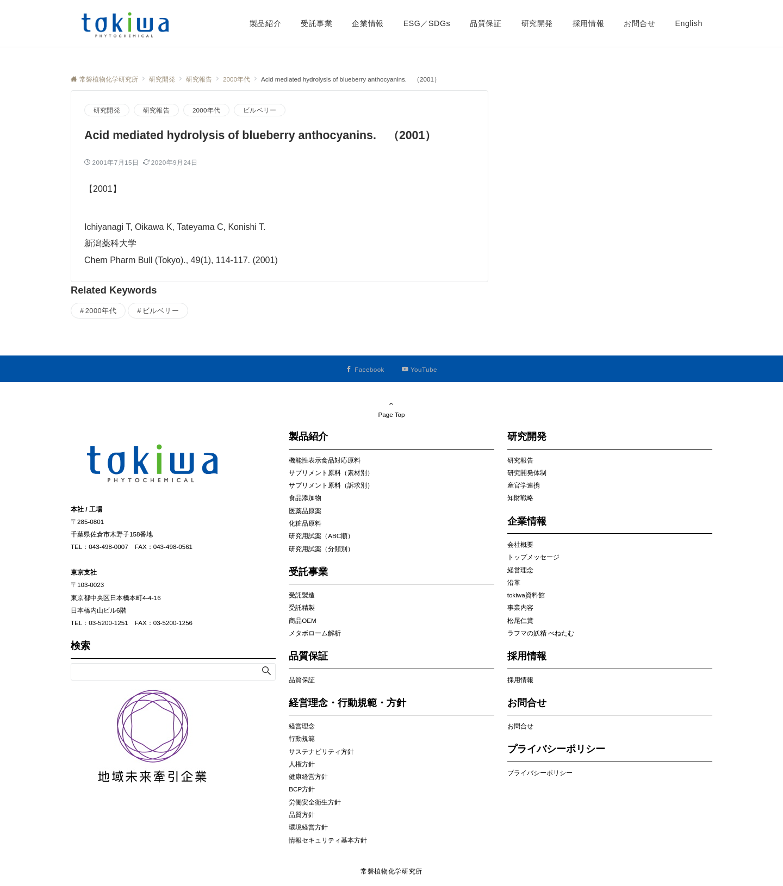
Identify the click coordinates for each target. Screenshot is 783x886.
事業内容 (520, 607)
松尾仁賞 (520, 620)
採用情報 (520, 679)
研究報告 (156, 110)
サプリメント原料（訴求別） (331, 485)
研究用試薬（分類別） (321, 548)
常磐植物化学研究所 (391, 871)
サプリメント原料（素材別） (331, 472)
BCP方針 (302, 789)
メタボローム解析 (315, 633)
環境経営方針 (308, 827)
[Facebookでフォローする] (365, 369)
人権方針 (302, 764)
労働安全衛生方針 (315, 802)
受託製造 (302, 594)
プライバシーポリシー (540, 772)
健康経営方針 (308, 776)
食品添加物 (305, 497)
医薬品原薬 (305, 510)
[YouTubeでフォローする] (419, 369)
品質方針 (302, 814)
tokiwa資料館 (526, 594)
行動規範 (302, 738)
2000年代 (206, 110)
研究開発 (107, 110)
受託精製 (302, 607)
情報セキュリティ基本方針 (328, 840)
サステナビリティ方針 (321, 751)
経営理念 (302, 725)
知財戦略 (520, 497)
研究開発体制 (526, 472)
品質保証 (302, 679)
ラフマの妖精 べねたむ (540, 633)
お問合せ (520, 725)
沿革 (513, 582)
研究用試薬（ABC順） (321, 535)
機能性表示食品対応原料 (325, 460)
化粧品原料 (305, 523)
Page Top (391, 409)
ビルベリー (259, 110)
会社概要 (520, 544)
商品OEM (302, 620)
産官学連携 (523, 485)
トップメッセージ (533, 556)
